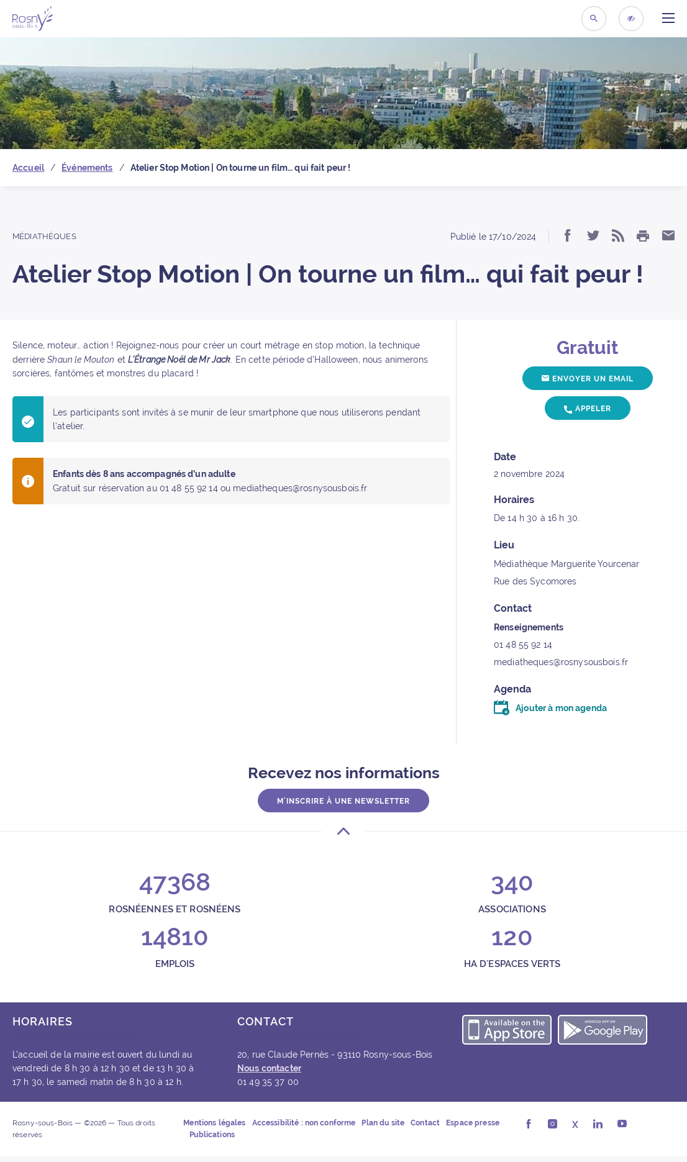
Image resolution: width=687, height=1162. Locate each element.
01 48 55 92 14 (523, 645)
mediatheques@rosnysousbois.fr (561, 662)
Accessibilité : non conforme (304, 1123)
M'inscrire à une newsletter (343, 801)
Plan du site (383, 1123)
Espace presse (472, 1123)
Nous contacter (269, 1068)
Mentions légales (214, 1123)
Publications (212, 1134)
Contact (425, 1123)
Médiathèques (44, 236)
